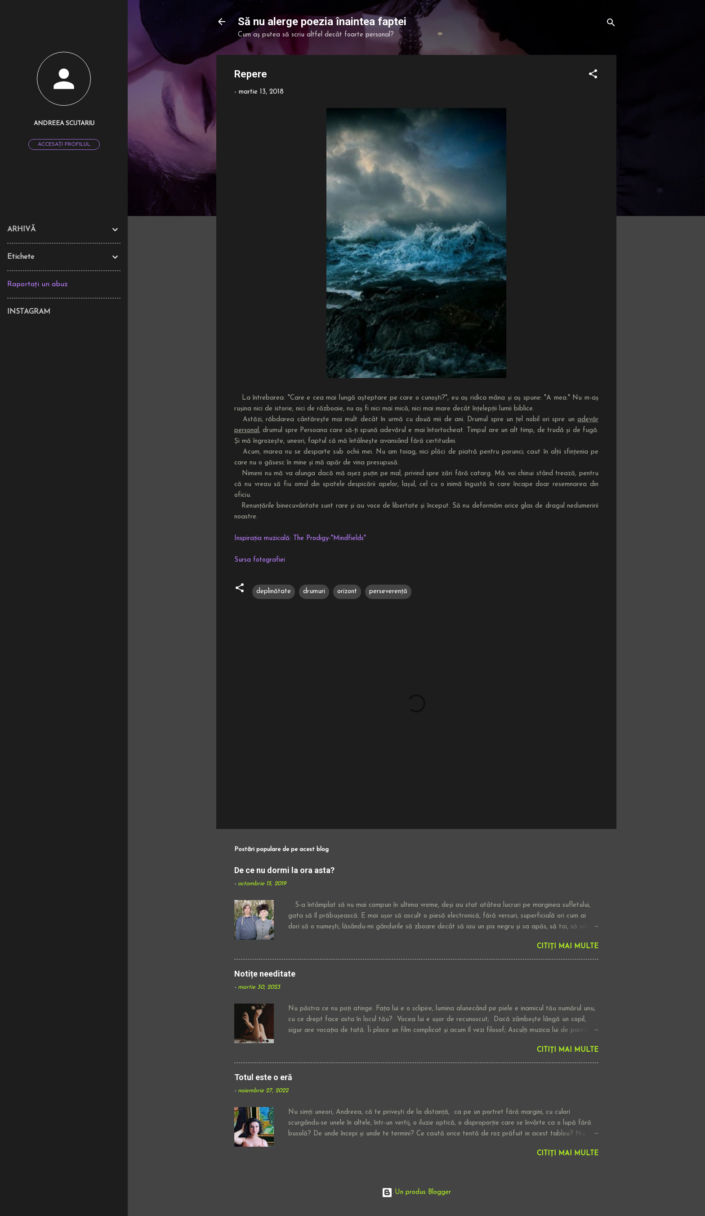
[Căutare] (611, 24)
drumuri (314, 591)
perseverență (388, 591)
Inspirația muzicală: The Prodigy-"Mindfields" (300, 538)
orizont (347, 591)
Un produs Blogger (416, 1192)
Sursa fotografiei (259, 560)
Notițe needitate (264, 973)
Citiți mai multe (567, 946)
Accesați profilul (64, 144)
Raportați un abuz (37, 284)
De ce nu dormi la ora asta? (284, 870)
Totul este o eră (263, 1077)
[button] (593, 75)
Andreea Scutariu (64, 123)
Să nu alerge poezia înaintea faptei (322, 21)
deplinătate (273, 591)
